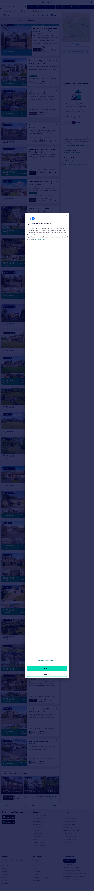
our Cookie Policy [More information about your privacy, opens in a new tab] (40, 239)
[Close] (67, 215)
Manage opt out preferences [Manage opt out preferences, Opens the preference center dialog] (47, 660)
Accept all (47, 668)
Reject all (47, 674)
